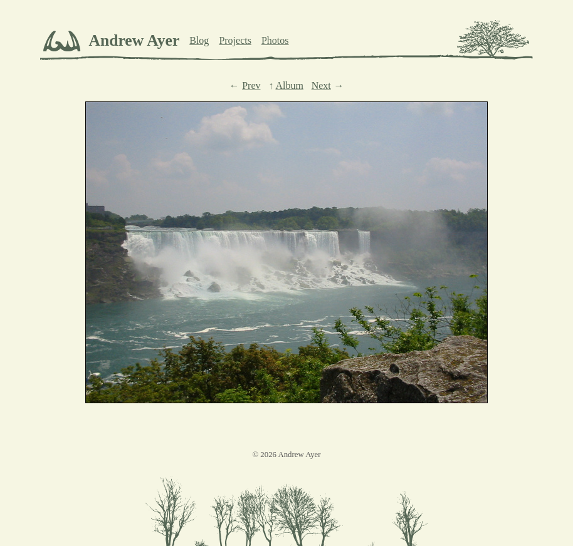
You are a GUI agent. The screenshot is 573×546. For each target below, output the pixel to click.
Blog (199, 40)
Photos (275, 40)
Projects (235, 40)
